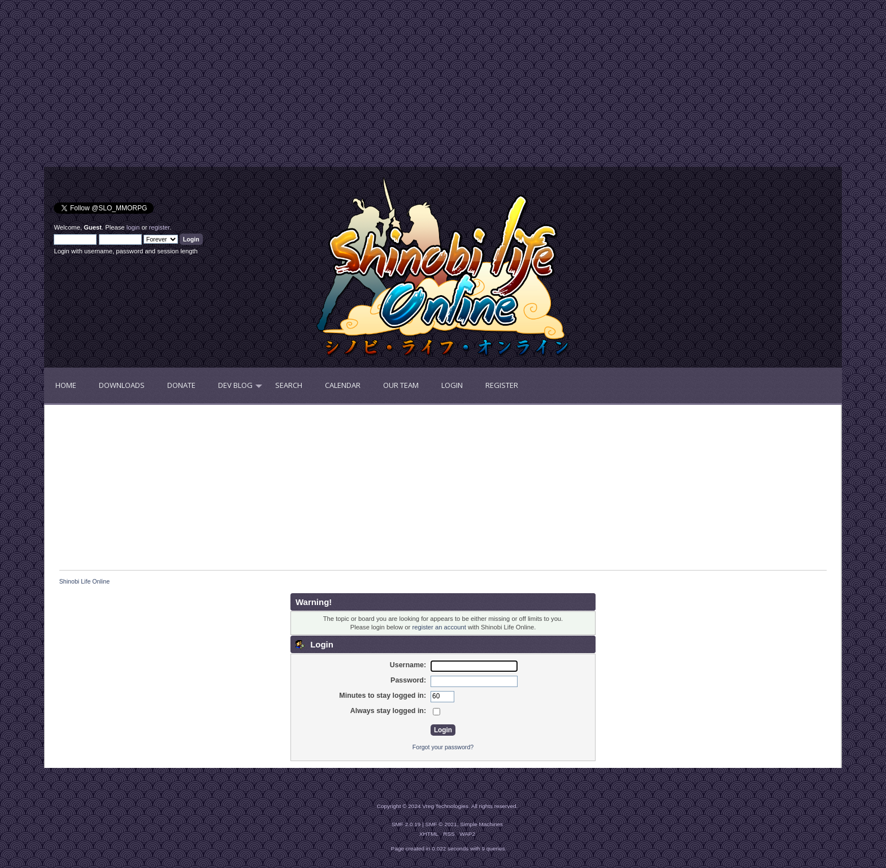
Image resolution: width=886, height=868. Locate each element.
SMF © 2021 (441, 824)
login (133, 227)
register (159, 227)
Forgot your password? (443, 747)
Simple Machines (481, 824)
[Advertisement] (243, 87)
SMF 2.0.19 (406, 824)
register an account (439, 627)
